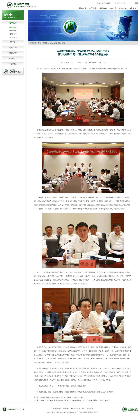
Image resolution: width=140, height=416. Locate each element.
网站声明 (90, 408)
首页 (39, 43)
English (108, 3)
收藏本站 (100, 3)
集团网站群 (57, 408)
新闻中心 (45, 43)
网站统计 (74, 408)
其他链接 (66, 408)
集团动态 (61, 43)
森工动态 (53, 43)
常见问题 (81, 408)
